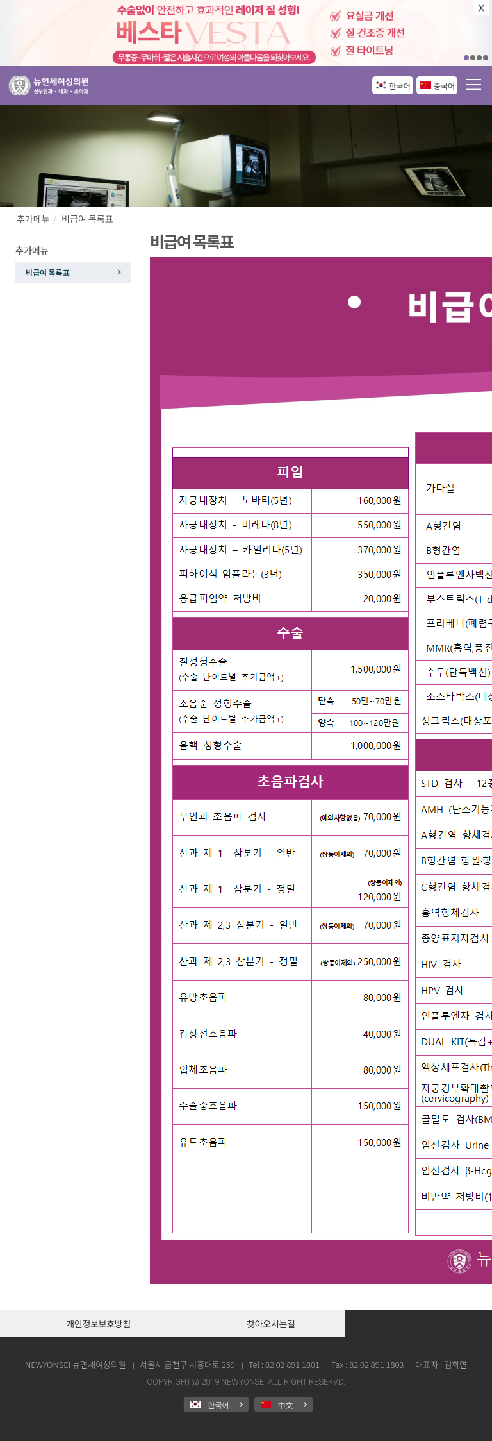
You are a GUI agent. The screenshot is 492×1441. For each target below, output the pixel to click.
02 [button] (472, 57)
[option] (246, 33)
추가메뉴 (33, 218)
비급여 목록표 (87, 218)
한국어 (400, 85)
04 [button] (485, 57)
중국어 (444, 85)
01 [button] (466, 57)
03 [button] (479, 57)
